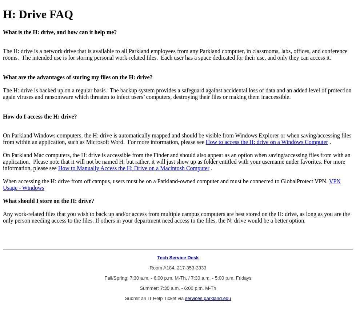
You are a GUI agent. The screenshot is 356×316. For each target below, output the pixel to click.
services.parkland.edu (208, 298)
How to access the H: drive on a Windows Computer (267, 142)
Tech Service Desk (178, 257)
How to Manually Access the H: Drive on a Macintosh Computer (133, 168)
